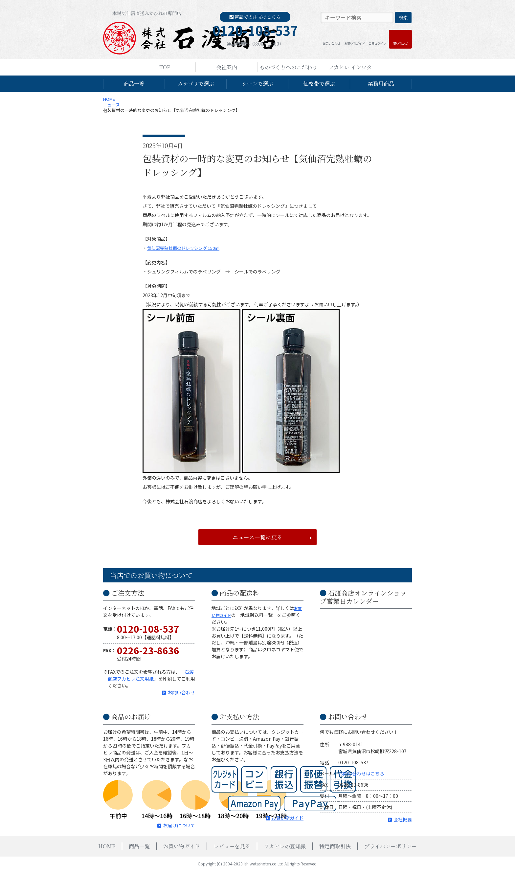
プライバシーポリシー (390, 846)
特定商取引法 (335, 846)
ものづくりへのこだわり (288, 67)
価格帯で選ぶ (319, 83)
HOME (109, 99)
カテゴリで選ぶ (196, 83)
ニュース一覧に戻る (257, 537)
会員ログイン (377, 43)
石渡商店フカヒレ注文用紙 (151, 675)
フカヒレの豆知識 (285, 846)
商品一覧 (134, 83)
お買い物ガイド (354, 43)
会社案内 (226, 67)
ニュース (111, 104)
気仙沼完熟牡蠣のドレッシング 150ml (186, 248)
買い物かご (400, 43)
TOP (164, 67)
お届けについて (179, 825)
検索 (403, 17)
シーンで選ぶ (257, 83)
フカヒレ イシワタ (350, 67)
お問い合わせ (331, 43)
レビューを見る (231, 846)
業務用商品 (381, 83)
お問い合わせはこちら (361, 773)
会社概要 (402, 819)
